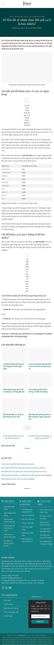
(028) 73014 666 (12, 567)
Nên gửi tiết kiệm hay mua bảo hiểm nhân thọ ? (14, 430)
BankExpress (36, 588)
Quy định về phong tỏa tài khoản (8, 534)
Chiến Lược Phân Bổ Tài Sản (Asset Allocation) (17, 457)
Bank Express (38, 28)
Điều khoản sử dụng (11, 600)
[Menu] (3, 4)
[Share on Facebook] (25, 421)
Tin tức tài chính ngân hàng (34, 16)
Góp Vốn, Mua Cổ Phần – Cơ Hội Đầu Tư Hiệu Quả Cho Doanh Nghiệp (26, 469)
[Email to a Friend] (29, 421)
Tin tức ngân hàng (16, 16)
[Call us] (6, 579)
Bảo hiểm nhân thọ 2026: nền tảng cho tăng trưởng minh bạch (22, 465)
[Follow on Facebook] (3, 579)
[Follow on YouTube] (10, 579)
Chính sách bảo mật (11, 604)
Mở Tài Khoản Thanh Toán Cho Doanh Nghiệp (17, 472)
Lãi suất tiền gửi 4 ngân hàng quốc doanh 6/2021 (40, 430)
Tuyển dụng (8, 596)
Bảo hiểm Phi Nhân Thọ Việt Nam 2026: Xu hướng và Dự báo (22, 461)
